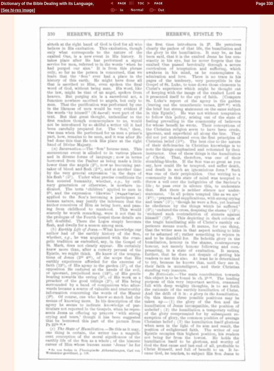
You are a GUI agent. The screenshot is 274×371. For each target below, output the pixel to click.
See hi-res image (18, 10)
